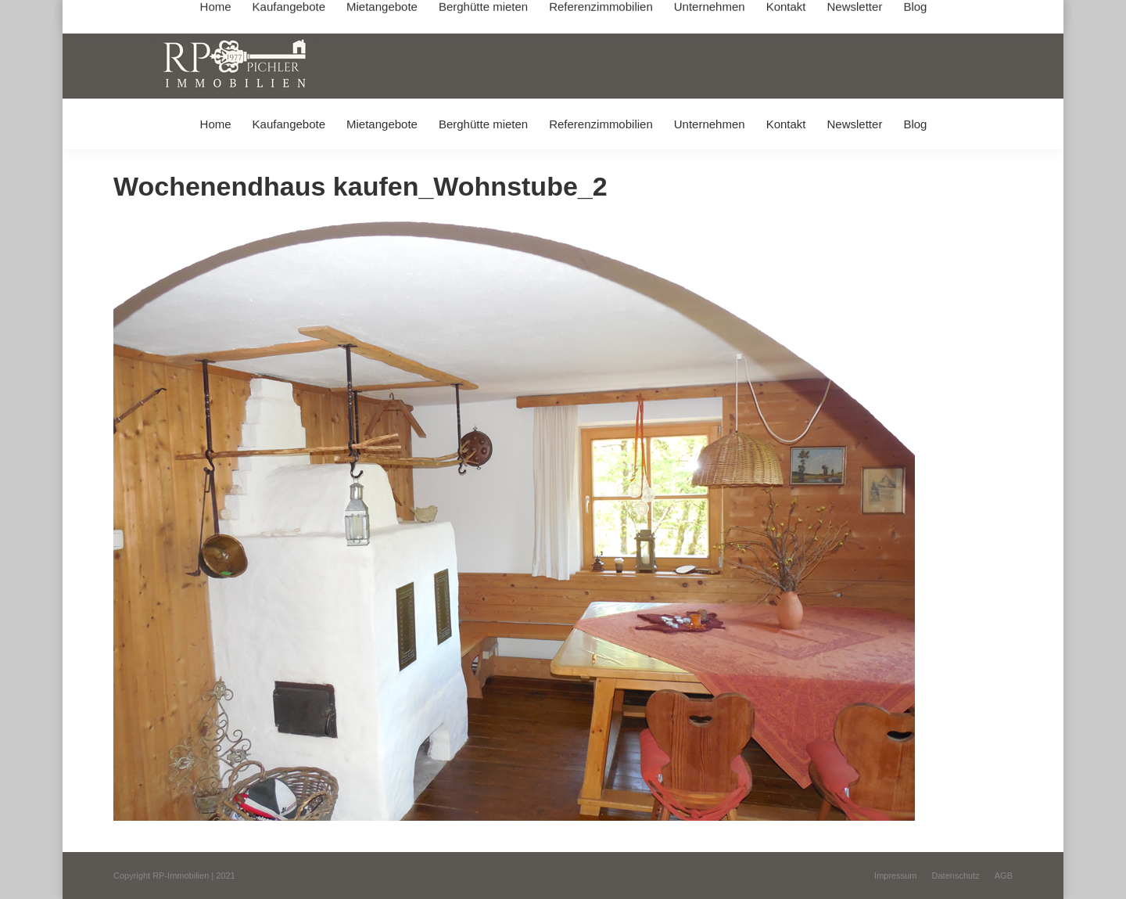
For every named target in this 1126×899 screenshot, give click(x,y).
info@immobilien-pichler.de (485, 14)
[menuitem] (215, 124)
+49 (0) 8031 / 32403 (361, 14)
